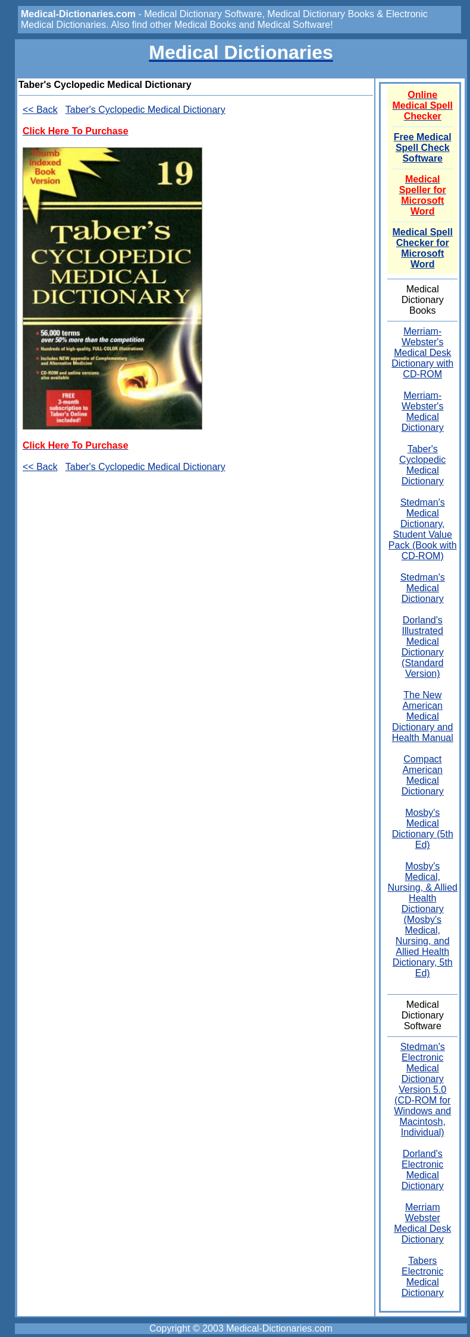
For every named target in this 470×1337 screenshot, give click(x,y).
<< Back (40, 110)
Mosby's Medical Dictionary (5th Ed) (422, 829)
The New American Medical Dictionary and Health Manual (422, 716)
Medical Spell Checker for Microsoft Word (423, 248)
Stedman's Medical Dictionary (422, 588)
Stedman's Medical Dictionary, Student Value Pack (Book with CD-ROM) (422, 529)
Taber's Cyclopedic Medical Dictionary (145, 110)
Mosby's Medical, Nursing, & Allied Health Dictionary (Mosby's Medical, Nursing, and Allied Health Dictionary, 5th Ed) (423, 919)
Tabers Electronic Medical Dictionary (423, 1277)
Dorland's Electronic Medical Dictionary (423, 1170)
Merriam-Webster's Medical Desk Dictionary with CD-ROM (422, 352)
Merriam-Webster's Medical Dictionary (423, 411)
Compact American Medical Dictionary (423, 775)
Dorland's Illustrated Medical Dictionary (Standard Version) (423, 647)
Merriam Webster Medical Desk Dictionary (422, 1223)
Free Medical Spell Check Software (423, 147)
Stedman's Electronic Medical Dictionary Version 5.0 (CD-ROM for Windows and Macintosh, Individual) (422, 1089)
